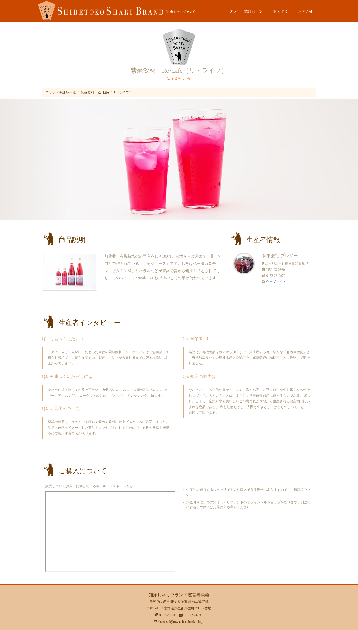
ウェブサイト (276, 282)
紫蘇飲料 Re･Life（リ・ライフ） (106, 92)
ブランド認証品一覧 (60, 92)
